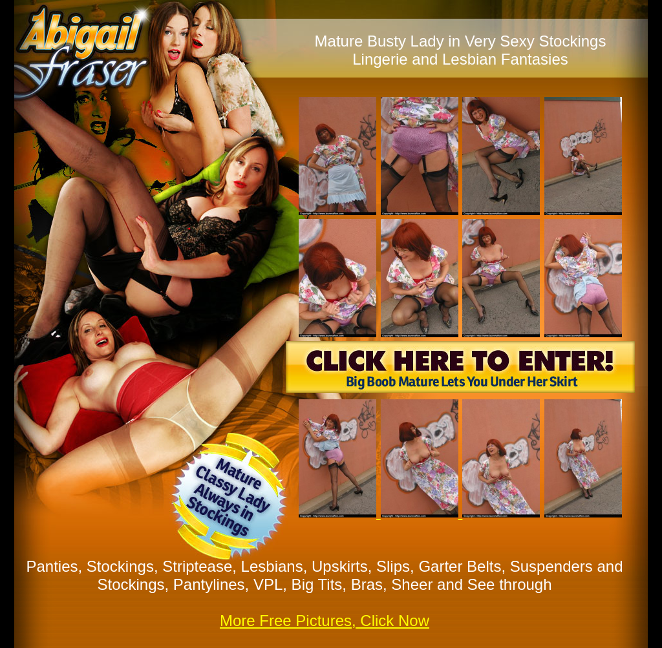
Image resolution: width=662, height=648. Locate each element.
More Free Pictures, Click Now (324, 620)
